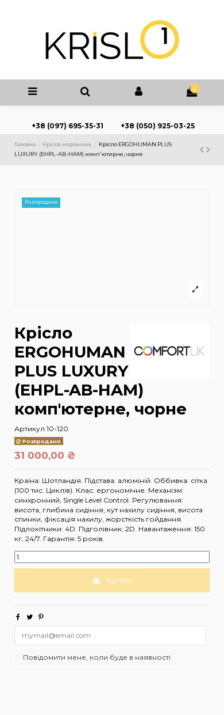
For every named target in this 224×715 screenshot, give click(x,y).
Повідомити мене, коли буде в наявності (97, 657)
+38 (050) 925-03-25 (156, 125)
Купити (112, 580)
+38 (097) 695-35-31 (67, 125)
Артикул (29, 428)
